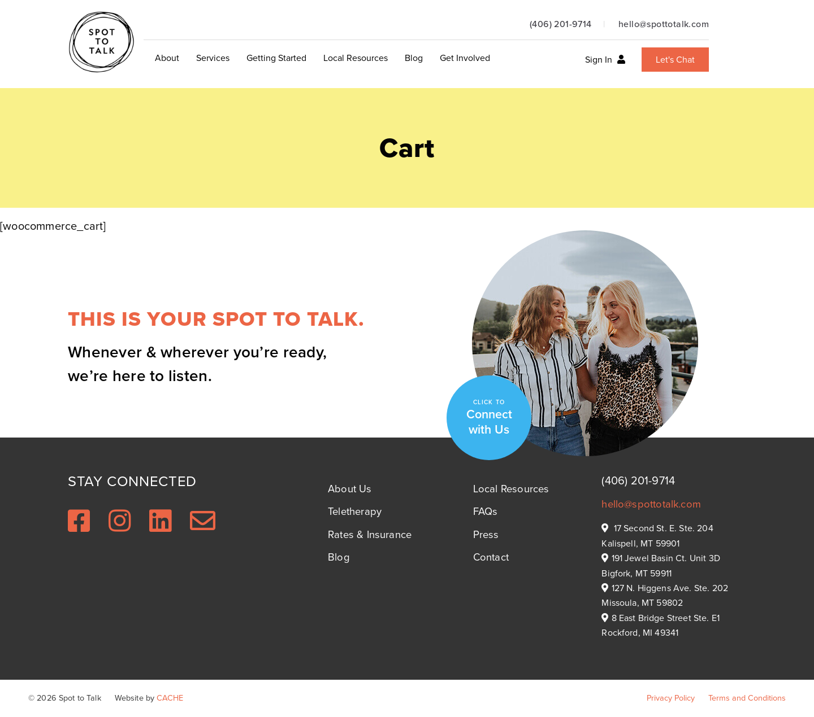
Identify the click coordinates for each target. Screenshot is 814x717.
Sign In (605, 59)
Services (213, 57)
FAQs (485, 511)
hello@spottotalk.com (663, 24)
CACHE (170, 698)
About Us (349, 488)
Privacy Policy (671, 698)
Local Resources (355, 57)
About (167, 57)
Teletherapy (355, 511)
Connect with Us (489, 417)
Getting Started (276, 57)
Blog (414, 57)
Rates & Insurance (370, 534)
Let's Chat (675, 59)
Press (486, 534)
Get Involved (465, 57)
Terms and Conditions (747, 698)
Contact (491, 557)
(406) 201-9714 (561, 24)
